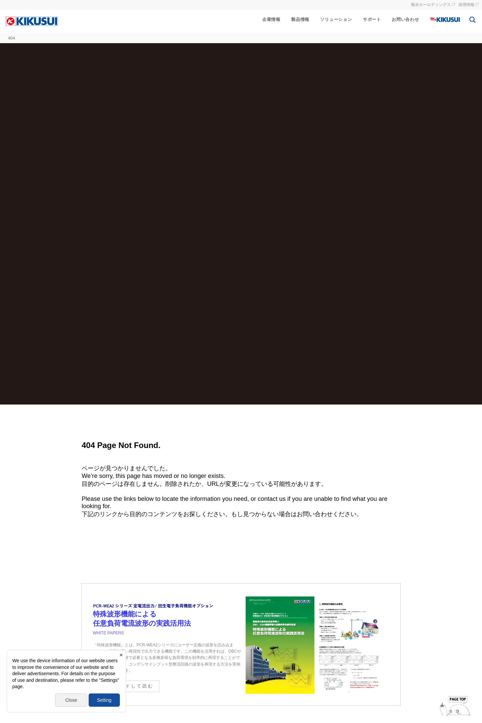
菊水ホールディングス (431, 4)
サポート (372, 19)
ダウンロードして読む (125, 685)
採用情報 (466, 4)
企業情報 (271, 19)
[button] (13, 696)
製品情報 (300, 19)
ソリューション (336, 19)
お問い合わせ (405, 19)
